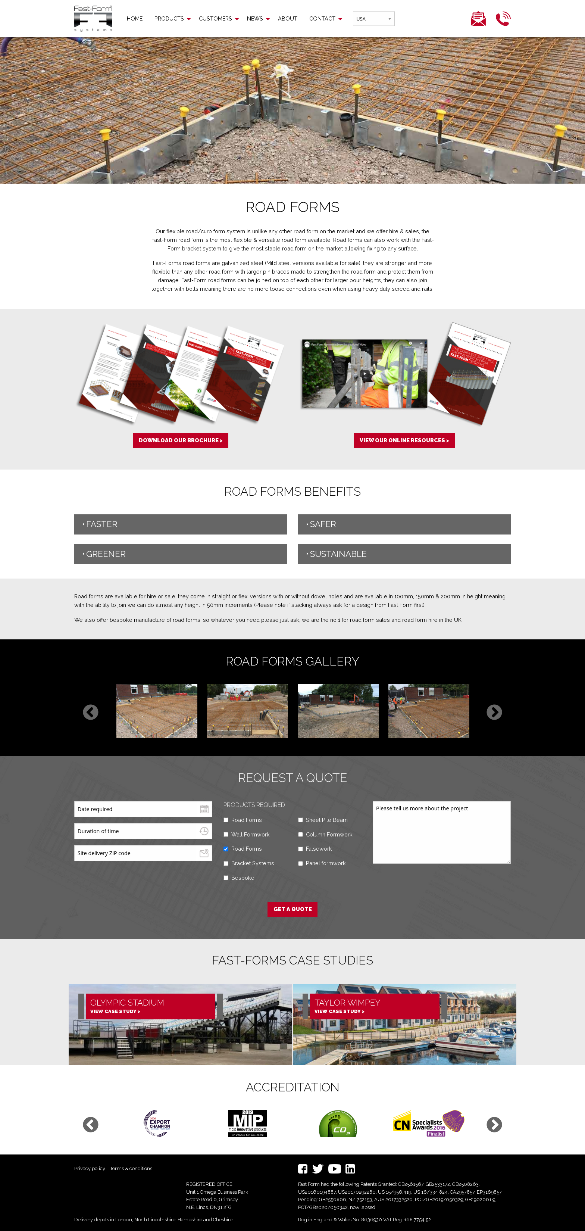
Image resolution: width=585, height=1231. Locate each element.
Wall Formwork (250, 834)
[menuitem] (134, 18)
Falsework (319, 848)
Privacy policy (89, 1168)
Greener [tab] (103, 554)
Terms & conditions (131, 1168)
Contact (322, 18)
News (255, 18)
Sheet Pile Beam (327, 820)
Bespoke (242, 878)
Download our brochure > (181, 440)
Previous (91, 713)
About (287, 18)
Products (169, 18)
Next (494, 713)
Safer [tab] (320, 524)
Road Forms (246, 820)
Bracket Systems (252, 863)
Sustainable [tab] (335, 554)
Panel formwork (326, 863)
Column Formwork (329, 834)
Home (135, 18)
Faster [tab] (99, 524)
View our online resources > (404, 440)
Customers (215, 18)
